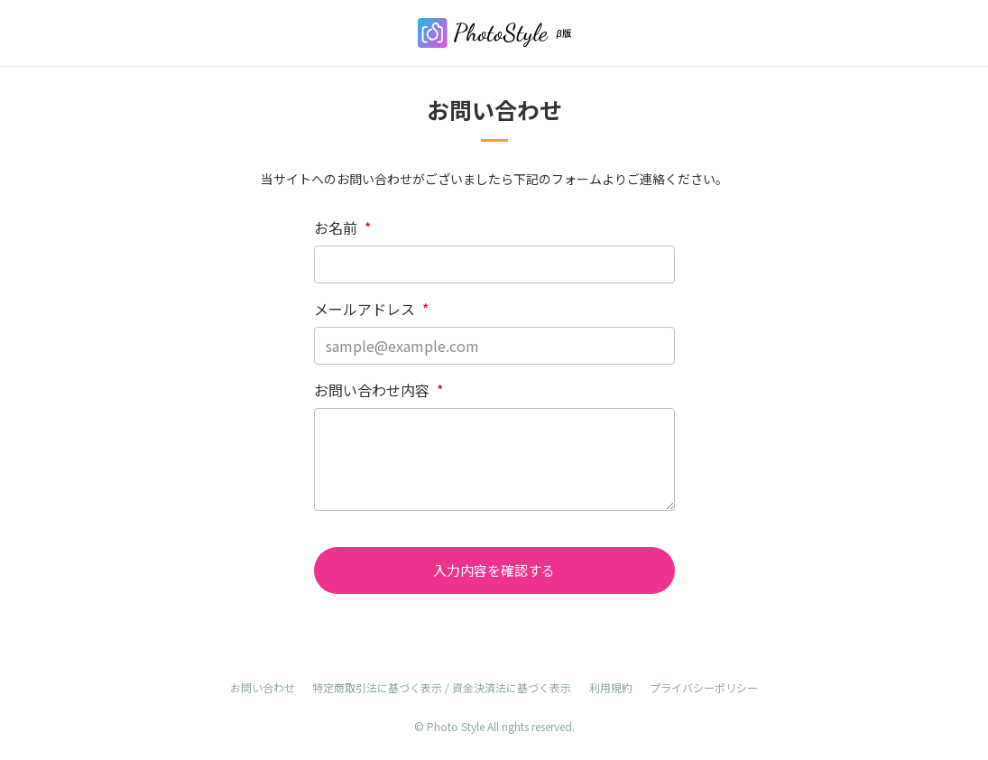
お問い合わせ (262, 687)
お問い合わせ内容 (378, 390)
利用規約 (611, 687)
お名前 (342, 227)
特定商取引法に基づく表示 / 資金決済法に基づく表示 (441, 687)
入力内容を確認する (494, 570)
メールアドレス (371, 309)
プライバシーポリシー (704, 687)
